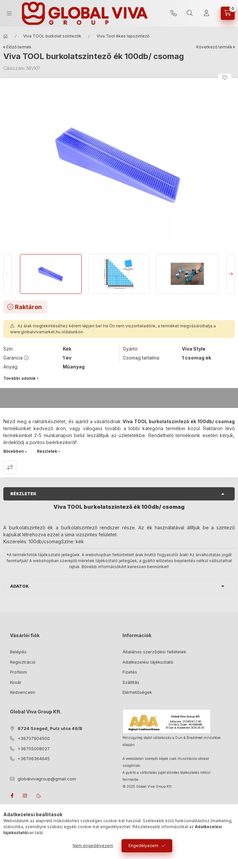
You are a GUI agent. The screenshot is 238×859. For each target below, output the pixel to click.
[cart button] (228, 13)
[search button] (190, 13)
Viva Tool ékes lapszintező (123, 35)
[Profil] (206, 13)
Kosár (16, 682)
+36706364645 (34, 758)
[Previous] (7, 274)
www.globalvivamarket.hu (35, 331)
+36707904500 (173, 13)
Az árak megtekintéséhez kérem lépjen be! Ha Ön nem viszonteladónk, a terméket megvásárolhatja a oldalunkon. (113, 328)
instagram (25, 795)
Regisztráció (23, 662)
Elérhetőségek (137, 692)
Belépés (18, 651)
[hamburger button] (9, 13)
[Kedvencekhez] (224, 78)
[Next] (230, 274)
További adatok (19, 378)
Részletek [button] (23, 493)
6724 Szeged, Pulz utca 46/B (50, 728)
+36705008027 (34, 748)
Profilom (18, 672)
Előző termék (19, 46)
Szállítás (130, 682)
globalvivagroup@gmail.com (47, 778)
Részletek (47, 451)
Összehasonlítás (10, 467)
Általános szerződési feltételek (154, 651)
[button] (119, 164)
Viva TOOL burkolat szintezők (52, 35)
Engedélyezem (143, 845)
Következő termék (214, 46)
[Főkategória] (5, 36)
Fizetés (129, 672)
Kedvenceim (22, 692)
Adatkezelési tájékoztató (147, 662)
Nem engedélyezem (93, 845)
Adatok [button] (19, 586)
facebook (12, 795)
